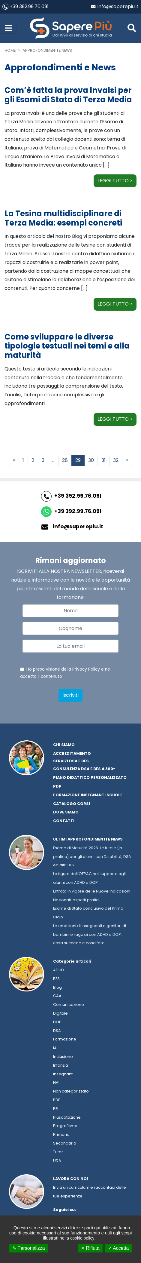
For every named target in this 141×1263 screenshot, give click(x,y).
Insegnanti (63, 1074)
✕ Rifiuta (90, 1248)
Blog (57, 987)
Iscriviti (70, 695)
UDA (57, 1160)
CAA (57, 995)
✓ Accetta (118, 1248)
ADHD (58, 970)
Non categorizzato (71, 1091)
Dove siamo (66, 812)
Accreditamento (72, 753)
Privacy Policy (86, 669)
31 (103, 460)
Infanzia (60, 1065)
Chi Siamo (64, 744)
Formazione (64, 1039)
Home (10, 50)
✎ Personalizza (28, 1248)
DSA (57, 1030)
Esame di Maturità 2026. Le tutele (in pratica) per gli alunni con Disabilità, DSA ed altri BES (92, 856)
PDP (57, 1099)
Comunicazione (68, 1004)
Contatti (63, 820)
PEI (55, 1108)
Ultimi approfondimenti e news (88, 839)
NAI (56, 1082)
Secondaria (64, 1143)
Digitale (60, 1013)
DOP (57, 1022)
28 (65, 460)
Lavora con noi (70, 1178)
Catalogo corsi (71, 803)
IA (55, 1047)
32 (115, 460)
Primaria (61, 1134)
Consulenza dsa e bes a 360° (84, 768)
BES (56, 978)
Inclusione (63, 1056)
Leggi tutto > (115, 180)
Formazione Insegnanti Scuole (87, 794)
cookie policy (82, 1238)
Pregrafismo (65, 1125)
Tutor (58, 1151)
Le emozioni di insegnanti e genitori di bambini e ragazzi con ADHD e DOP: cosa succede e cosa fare (89, 934)
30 (91, 460)
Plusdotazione (67, 1117)
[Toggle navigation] (8, 28)
